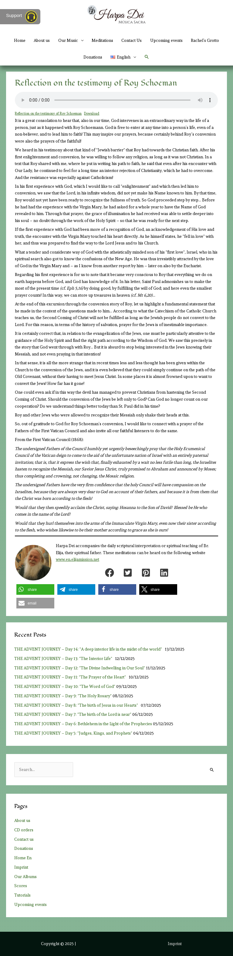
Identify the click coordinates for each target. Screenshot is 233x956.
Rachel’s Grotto (205, 40)
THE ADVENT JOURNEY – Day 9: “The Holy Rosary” (63, 695)
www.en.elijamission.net (77, 559)
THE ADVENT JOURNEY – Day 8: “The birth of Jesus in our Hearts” (77, 705)
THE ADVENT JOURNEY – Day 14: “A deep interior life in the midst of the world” (89, 649)
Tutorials (22, 895)
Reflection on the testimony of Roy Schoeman (48, 114)
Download (91, 114)
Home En (23, 857)
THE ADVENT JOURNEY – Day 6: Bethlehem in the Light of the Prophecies (83, 723)
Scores (20, 885)
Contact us (24, 839)
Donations (92, 57)
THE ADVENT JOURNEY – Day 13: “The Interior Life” (64, 658)
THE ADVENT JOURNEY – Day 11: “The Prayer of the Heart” (71, 677)
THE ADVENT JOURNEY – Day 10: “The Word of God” (64, 686)
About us (42, 40)
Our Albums (25, 876)
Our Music (68, 40)
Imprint (21, 867)
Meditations (102, 40)
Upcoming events (166, 40)
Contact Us (131, 40)
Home (19, 40)
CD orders (23, 829)
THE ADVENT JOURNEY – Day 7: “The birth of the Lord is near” (72, 714)
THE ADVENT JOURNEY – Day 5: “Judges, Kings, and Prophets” (73, 733)
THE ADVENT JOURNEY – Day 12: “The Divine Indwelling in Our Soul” (79, 667)
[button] (147, 57)
